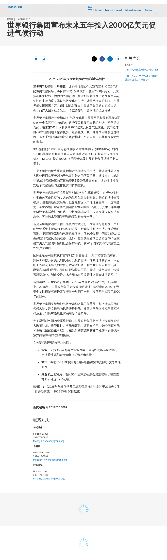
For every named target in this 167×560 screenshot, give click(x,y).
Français (109, 10)
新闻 (20, 7)
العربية (119, 10)
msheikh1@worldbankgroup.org (50, 459)
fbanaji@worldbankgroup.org (48, 440)
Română (148, 10)
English (98, 10)
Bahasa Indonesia (133, 10)
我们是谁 (12, 7)
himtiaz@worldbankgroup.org (49, 478)
